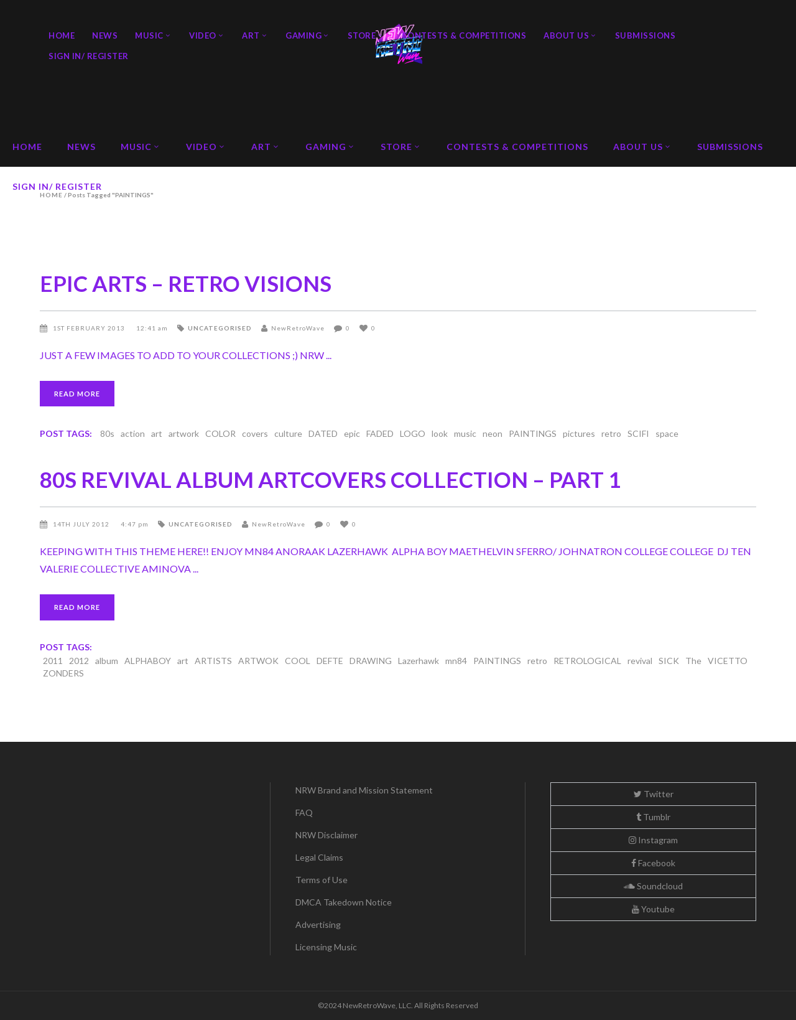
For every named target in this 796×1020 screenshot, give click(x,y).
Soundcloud (653, 886)
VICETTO (727, 660)
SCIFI (638, 433)
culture (288, 433)
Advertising (318, 924)
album (106, 660)
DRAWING (370, 660)
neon (492, 433)
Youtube (653, 909)
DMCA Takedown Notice (343, 902)
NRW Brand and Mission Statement (364, 790)
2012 (79, 660)
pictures (579, 433)
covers (255, 433)
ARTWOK (258, 660)
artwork (184, 433)
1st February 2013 (90, 328)
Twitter (653, 793)
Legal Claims (319, 857)
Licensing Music (326, 947)
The (693, 660)
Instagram (653, 840)
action (133, 433)
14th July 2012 (82, 524)
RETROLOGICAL (587, 660)
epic (352, 433)
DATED (323, 433)
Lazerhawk (418, 660)
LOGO (412, 433)
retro (611, 433)
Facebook (653, 863)
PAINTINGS (533, 433)
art (156, 433)
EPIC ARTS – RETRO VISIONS (185, 283)
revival (639, 660)
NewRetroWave (298, 328)
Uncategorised (220, 328)
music (465, 433)
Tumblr (653, 817)
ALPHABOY (147, 660)
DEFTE (330, 660)
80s (107, 433)
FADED (380, 433)
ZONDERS (63, 673)
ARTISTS (213, 660)
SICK (669, 660)
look (440, 433)
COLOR (220, 433)
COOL (297, 660)
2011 (53, 660)
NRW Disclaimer (326, 835)
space (666, 433)
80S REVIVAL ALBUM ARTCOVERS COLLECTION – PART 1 (330, 479)
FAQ (304, 812)
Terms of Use (321, 879)
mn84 (456, 660)
